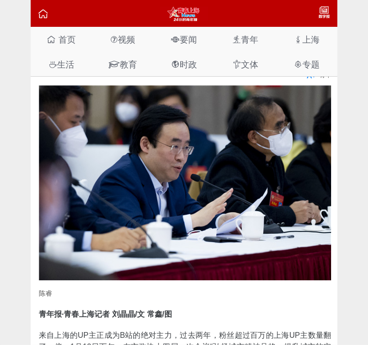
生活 (61, 64)
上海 (307, 39)
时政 (184, 64)
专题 (307, 64)
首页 (61, 39)
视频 (122, 39)
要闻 (184, 39)
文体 (245, 64)
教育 (122, 64)
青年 (245, 39)
